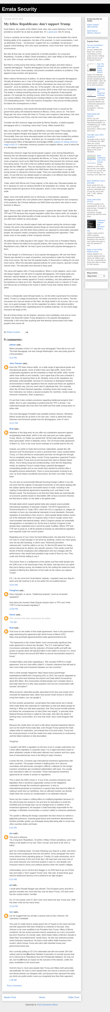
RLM (11, 429)
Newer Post (10, 997)
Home (42, 997)
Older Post (73, 997)
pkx (11, 833)
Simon (12, 615)
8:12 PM (13, 358)
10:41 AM (13, 585)
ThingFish (14, 590)
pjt (10, 885)
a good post (52, 32)
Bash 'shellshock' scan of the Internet (101, 159)
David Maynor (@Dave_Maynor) (94, 32)
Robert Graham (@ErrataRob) (93, 26)
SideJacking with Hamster (93, 115)
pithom (12, 345)
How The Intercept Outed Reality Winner (100, 68)
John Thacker (15, 363)
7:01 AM (13, 622)
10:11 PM (13, 423)
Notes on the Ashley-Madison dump (95, 251)
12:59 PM (13, 609)
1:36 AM (13, 980)
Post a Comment (14, 986)
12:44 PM (13, 906)
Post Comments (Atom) (47, 1005)
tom (11, 912)
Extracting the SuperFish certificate (101, 92)
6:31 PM (13, 879)
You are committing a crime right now (95, 46)
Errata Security (19, 9)
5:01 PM (13, 828)
